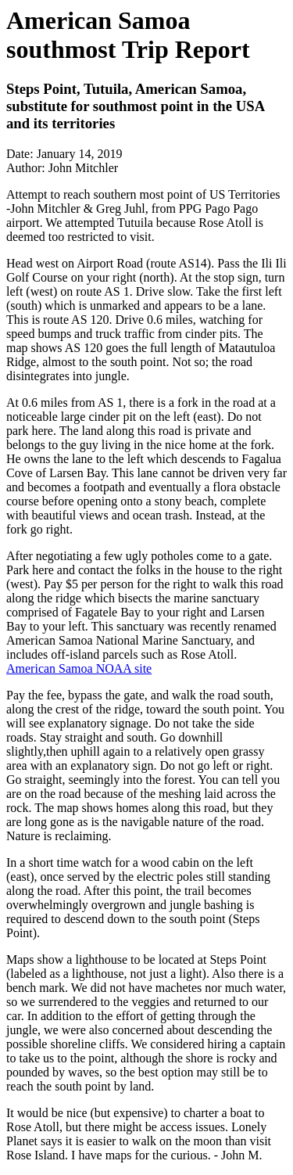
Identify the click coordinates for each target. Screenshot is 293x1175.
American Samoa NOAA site (79, 668)
